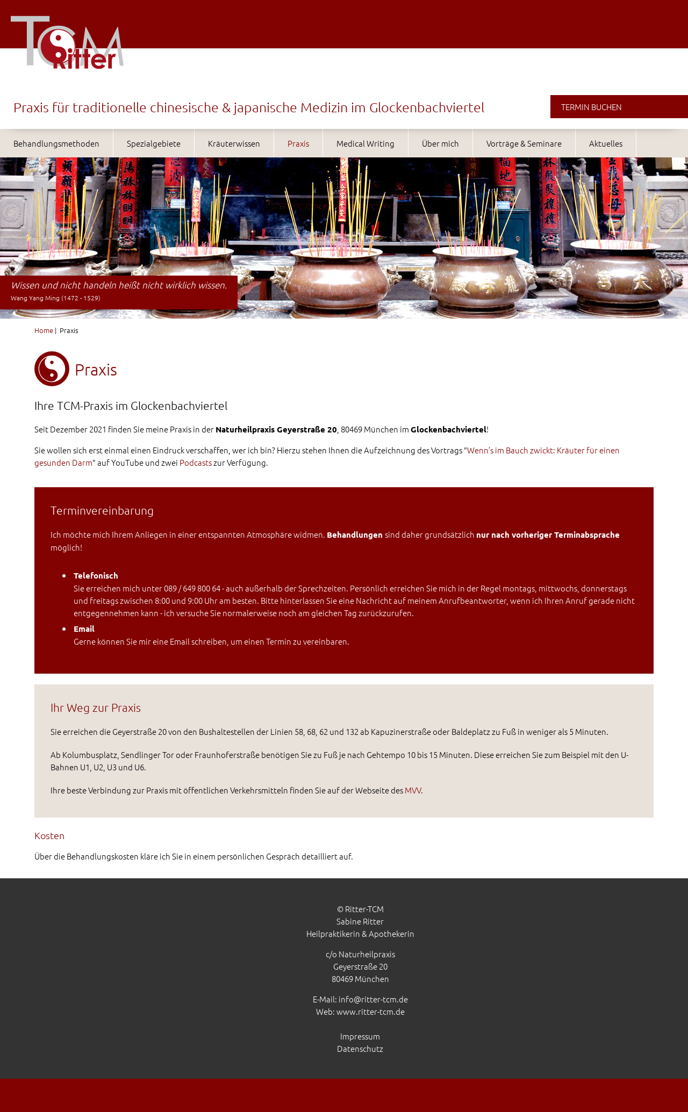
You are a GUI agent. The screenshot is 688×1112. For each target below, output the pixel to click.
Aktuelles (605, 143)
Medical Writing (365, 143)
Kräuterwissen (234, 143)
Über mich (440, 143)
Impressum (360, 1036)
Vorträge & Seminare (524, 143)
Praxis (298, 143)
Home (43, 330)
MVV (413, 790)
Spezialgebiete (154, 143)
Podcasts (196, 462)
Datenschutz (360, 1048)
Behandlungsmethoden (56, 143)
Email (180, 641)
